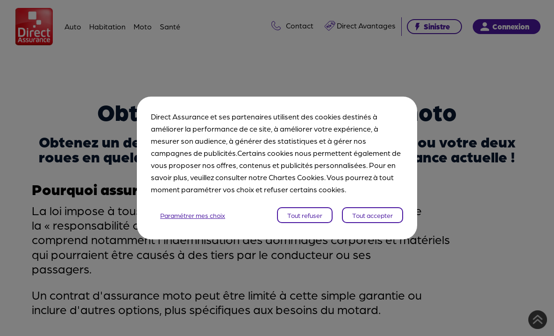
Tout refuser (304, 215)
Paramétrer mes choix (192, 215)
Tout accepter (372, 215)
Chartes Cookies (296, 177)
